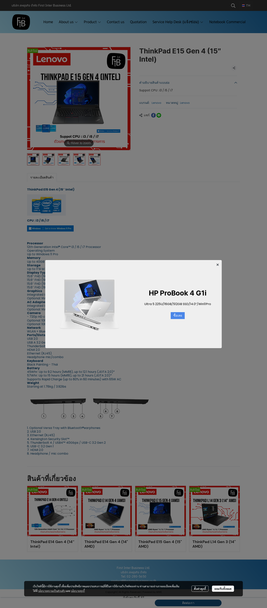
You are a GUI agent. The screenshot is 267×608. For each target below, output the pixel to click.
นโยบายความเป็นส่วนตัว (51, 590)
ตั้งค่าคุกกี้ (200, 588)
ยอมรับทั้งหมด (223, 588)
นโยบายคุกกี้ (78, 590)
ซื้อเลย (177, 315)
